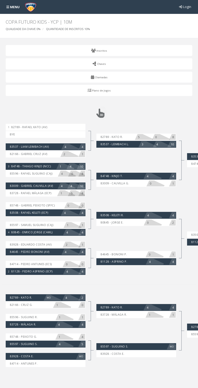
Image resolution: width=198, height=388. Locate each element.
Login (185, 7)
